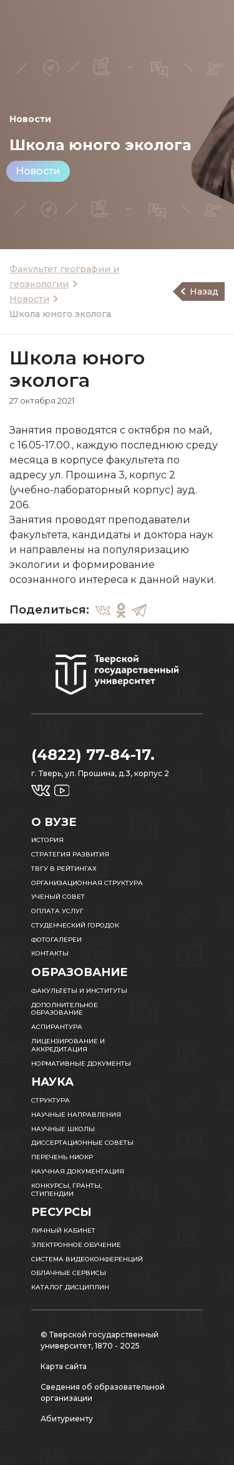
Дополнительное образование (64, 1009)
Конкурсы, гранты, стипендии (66, 1190)
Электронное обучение (76, 1245)
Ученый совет (58, 897)
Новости (38, 171)
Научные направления (76, 1115)
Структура (50, 1100)
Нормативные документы (81, 1064)
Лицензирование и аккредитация (68, 1045)
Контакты (50, 953)
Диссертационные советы (82, 1143)
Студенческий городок (75, 925)
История (47, 840)
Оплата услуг (57, 911)
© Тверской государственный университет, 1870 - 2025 (99, 1340)
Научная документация (77, 1171)
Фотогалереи (56, 940)
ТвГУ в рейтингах (64, 869)
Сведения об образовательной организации (103, 1392)
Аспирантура (56, 1027)
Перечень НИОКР (62, 1157)
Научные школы (63, 1129)
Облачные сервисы (68, 1273)
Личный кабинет (63, 1230)
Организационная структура (87, 883)
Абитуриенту (67, 1418)
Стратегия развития (70, 854)
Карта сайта (64, 1366)
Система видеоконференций (87, 1259)
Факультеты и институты (79, 991)
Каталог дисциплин (70, 1287)
